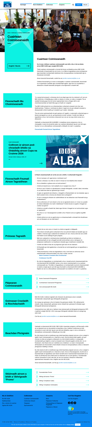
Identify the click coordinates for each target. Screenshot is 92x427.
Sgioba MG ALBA (7, 405)
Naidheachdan (6, 401)
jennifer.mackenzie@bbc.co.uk (71, 78)
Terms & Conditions (19, 422)
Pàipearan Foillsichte (52, 401)
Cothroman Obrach (29, 401)
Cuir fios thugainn (73, 398)
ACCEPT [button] (78, 424)
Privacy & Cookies (31, 422)
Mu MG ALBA (6, 398)
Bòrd (47, 398)
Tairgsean (27, 403)
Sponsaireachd (28, 405)
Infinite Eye (86, 422)
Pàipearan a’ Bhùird (51, 407)
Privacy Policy (70, 424)
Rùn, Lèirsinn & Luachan (9, 403)
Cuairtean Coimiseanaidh (31, 398)
